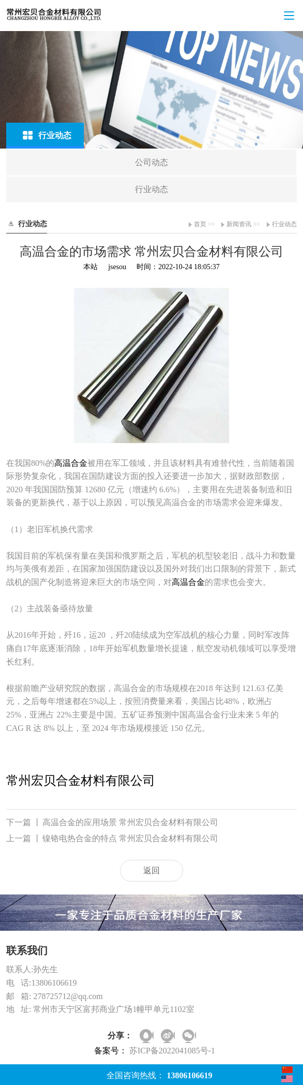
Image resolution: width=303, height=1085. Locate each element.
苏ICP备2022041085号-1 (172, 1050)
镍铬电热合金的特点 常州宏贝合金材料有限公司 (112, 838)
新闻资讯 (238, 224)
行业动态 (284, 224)
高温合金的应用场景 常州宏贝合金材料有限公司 (112, 822)
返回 (151, 870)
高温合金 (70, 463)
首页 (200, 224)
